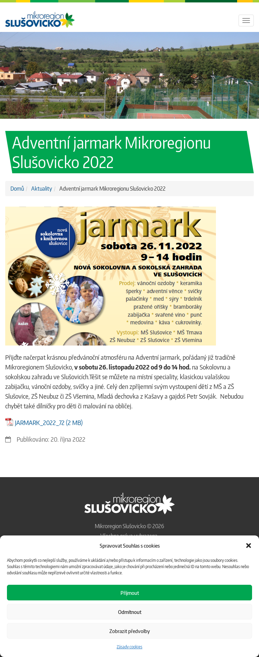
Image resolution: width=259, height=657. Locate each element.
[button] (248, 545)
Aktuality (41, 188)
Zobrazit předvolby (129, 631)
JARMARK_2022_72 (40, 422)
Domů (17, 188)
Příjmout (129, 593)
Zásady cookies (129, 646)
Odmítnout (129, 612)
